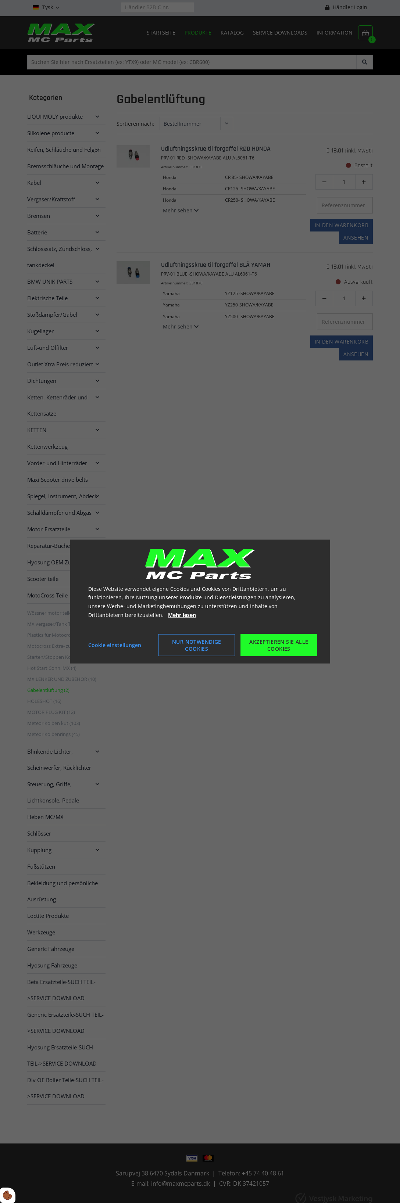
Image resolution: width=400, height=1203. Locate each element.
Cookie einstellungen (114, 644)
